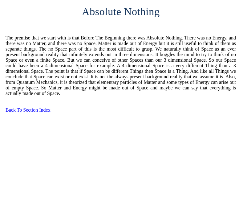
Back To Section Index (28, 110)
